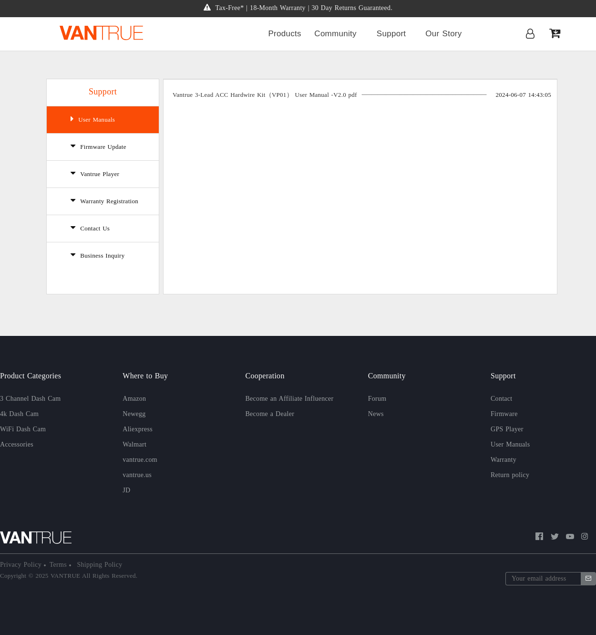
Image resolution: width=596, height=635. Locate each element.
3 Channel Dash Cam (30, 398)
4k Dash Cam (19, 413)
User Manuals (93, 119)
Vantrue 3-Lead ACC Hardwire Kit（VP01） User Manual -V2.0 (265, 94)
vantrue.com (140, 459)
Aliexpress (138, 429)
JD (126, 490)
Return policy (510, 475)
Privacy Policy (22, 564)
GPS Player (507, 429)
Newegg (134, 413)
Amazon (134, 398)
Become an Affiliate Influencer (290, 398)
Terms (59, 564)
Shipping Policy (99, 564)
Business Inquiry (98, 254)
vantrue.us (137, 475)
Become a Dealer (270, 413)
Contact (502, 398)
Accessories (16, 444)
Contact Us (90, 227)
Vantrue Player (95, 173)
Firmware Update (98, 146)
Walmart (134, 444)
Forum (377, 398)
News (376, 413)
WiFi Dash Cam (23, 429)
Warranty (503, 459)
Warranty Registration (104, 200)
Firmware (504, 413)
